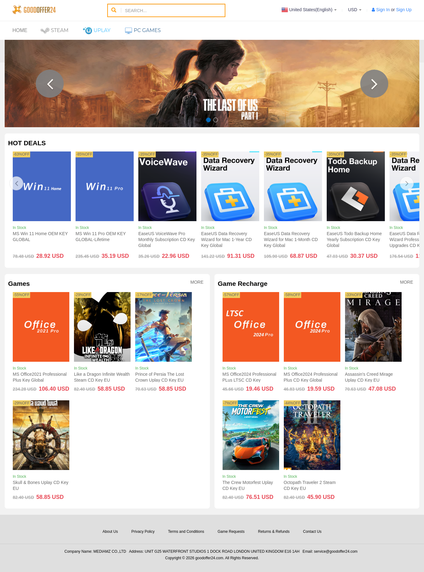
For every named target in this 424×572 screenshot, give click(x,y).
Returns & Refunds (273, 531)
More (197, 282)
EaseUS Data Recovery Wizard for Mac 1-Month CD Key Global (291, 239)
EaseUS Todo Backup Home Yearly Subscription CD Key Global (354, 239)
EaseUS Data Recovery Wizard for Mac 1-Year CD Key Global (226, 239)
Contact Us (312, 531)
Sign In (383, 9)
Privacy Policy (143, 531)
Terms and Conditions (186, 531)
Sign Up (404, 9)
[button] (50, 84)
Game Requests (231, 531)
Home (19, 30)
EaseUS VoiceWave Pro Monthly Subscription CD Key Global (166, 239)
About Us (110, 531)
